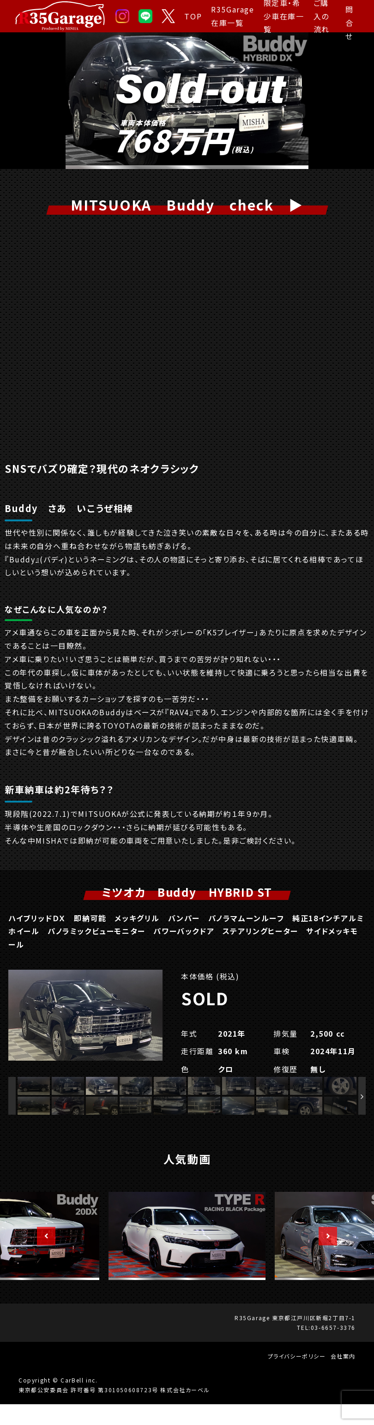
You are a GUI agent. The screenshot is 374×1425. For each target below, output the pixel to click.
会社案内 (343, 1377)
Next (323, 1257)
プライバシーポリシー (297, 1377)
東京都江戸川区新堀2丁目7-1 (314, 1338)
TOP (193, 16)
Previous (41, 1257)
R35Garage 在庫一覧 (232, 16)
